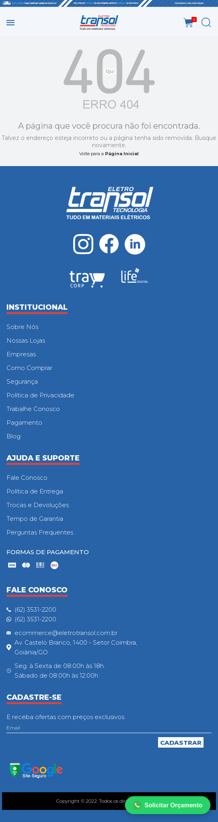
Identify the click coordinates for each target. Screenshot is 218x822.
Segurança (22, 381)
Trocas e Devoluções (37, 505)
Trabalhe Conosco (33, 409)
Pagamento (24, 422)
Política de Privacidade (40, 395)
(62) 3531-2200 (35, 609)
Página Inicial (122, 153)
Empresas (21, 354)
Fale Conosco (26, 477)
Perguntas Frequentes (39, 532)
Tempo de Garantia (34, 518)
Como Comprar (29, 368)
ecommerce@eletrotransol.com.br (65, 633)
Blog (13, 436)
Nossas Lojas (25, 340)
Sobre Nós (22, 327)
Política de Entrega (34, 491)
